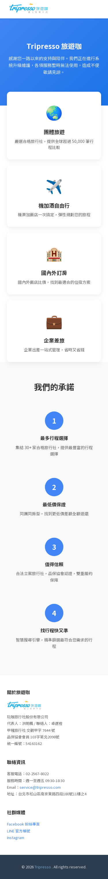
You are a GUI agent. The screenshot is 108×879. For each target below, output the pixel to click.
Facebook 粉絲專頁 (23, 824)
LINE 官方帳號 (18, 831)
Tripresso (43, 867)
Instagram (15, 837)
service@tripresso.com (40, 787)
